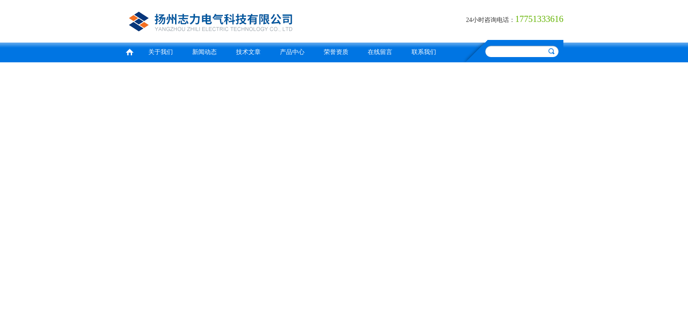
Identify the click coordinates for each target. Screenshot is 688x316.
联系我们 (424, 52)
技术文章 (248, 52)
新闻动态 (204, 52)
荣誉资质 (336, 52)
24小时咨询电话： (490, 20)
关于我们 (160, 52)
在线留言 (380, 52)
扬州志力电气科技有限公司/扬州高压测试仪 (232, 20)
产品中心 (292, 52)
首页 (129, 51)
